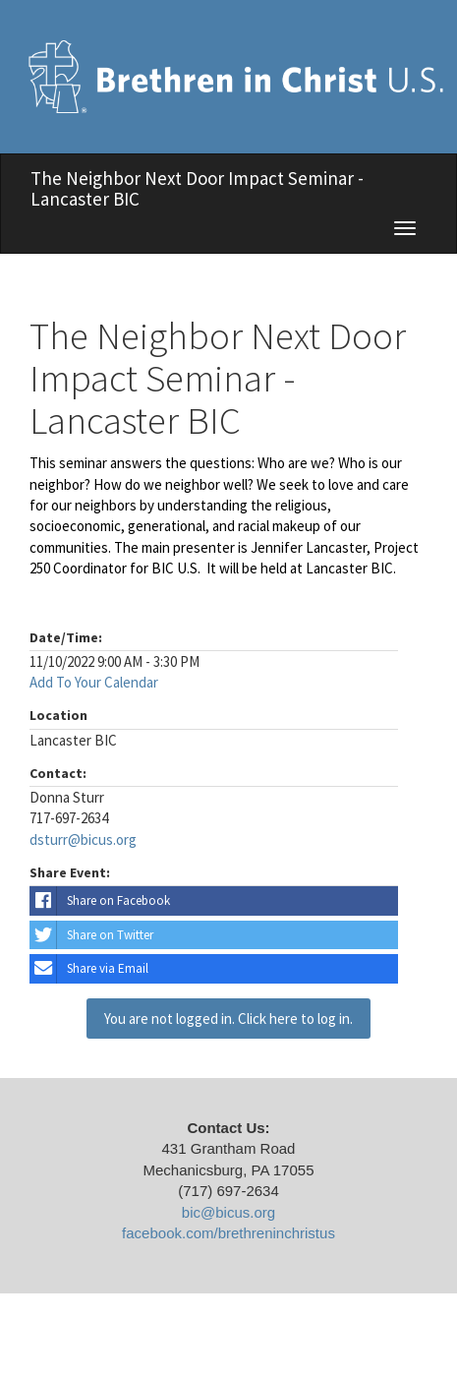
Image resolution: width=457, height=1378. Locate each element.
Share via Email (88, 969)
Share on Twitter (91, 935)
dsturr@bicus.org (83, 839)
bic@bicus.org (228, 1212)
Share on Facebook (99, 901)
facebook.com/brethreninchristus (228, 1233)
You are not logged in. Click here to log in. (228, 1018)
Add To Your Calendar (93, 682)
